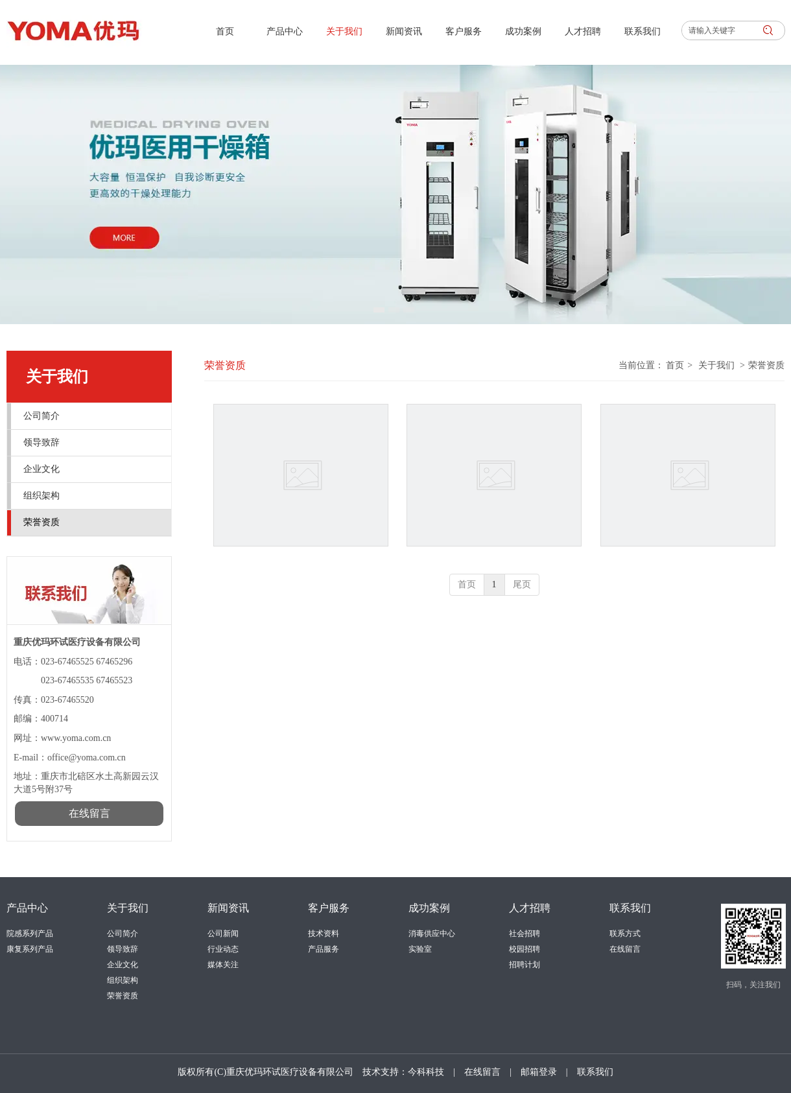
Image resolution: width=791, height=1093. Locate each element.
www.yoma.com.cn (76, 738)
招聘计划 (524, 964)
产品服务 (323, 949)
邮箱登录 (539, 1072)
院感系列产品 (29, 933)
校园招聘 (524, 949)
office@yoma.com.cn (87, 757)
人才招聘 (529, 907)
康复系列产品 (29, 949)
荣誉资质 (766, 365)
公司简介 (122, 933)
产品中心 (27, 907)
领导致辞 (122, 949)
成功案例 (429, 907)
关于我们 (716, 365)
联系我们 (630, 907)
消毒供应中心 (431, 933)
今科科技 (426, 1072)
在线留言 (625, 949)
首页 (675, 365)
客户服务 (328, 907)
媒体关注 (223, 964)
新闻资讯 (228, 907)
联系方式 (625, 933)
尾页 (522, 584)
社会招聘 (524, 933)
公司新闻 (223, 933)
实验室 (420, 949)
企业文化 (122, 964)
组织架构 (122, 980)
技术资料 (323, 933)
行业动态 (223, 949)
